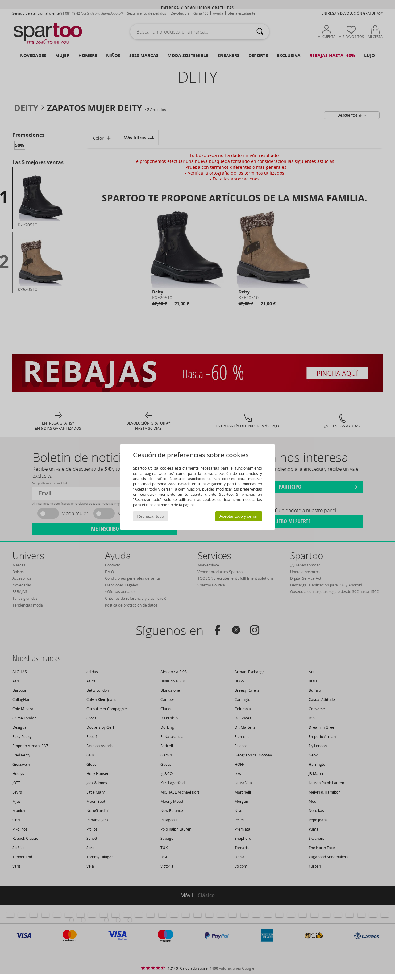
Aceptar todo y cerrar (238, 516)
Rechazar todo (150, 516)
